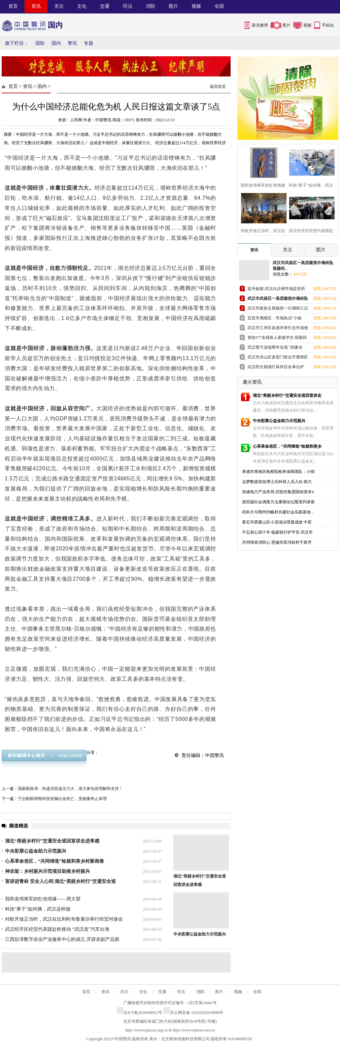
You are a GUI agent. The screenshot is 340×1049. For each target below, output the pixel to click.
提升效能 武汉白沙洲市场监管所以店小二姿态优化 (276, 289)
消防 (150, 6)
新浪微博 (260, 25)
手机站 (328, 25)
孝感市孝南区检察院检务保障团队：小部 (278, 471)
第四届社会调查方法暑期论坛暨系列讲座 (278, 502)
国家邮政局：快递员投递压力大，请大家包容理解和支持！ (70, 788)
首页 (13, 6)
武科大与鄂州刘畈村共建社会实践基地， (278, 512)
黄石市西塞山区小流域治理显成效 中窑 (277, 522)
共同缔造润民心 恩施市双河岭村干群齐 (277, 542)
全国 (219, 6)
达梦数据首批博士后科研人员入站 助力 (277, 481)
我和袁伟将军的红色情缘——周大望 (42, 898)
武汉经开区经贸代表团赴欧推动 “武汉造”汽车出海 (57, 929)
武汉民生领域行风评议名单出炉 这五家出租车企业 (275, 368)
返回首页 (218, 86)
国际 (40, 43)
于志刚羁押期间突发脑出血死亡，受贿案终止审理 (62, 798)
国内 (56, 43)
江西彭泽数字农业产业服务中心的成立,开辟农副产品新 (62, 939)
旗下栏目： (17, 43)
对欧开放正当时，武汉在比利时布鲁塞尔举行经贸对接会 (64, 919)
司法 (127, 6)
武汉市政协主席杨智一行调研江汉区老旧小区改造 (277, 309)
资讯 (36, 6)
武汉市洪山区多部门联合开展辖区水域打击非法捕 (277, 358)
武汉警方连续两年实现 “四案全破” (275, 348)
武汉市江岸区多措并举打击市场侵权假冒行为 (277, 328)
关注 (59, 6)
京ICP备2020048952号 (139, 1012)
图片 (173, 6)
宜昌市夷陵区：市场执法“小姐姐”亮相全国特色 (274, 319)
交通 (104, 6)
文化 (82, 6)
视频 (196, 6)
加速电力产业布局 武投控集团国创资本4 (278, 491)
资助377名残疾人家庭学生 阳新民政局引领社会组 (277, 338)
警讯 (72, 43)
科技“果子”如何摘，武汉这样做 (37, 909)
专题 (88, 43)
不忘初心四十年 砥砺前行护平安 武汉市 (277, 532)
